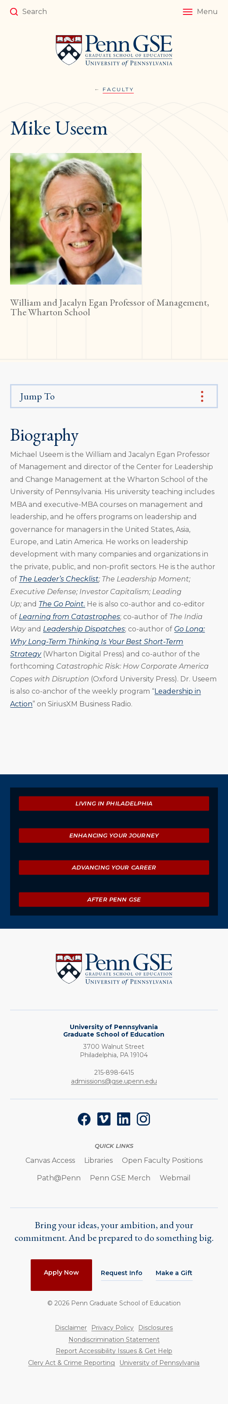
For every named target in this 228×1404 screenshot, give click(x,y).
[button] (200, 12)
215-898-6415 (114, 1072)
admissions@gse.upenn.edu (114, 1081)
